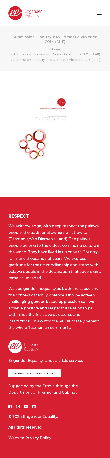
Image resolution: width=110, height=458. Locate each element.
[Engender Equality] (25, 13)
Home (55, 49)
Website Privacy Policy (29, 438)
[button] (99, 13)
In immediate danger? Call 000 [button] (35, 373)
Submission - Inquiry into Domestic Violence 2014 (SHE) (56, 54)
